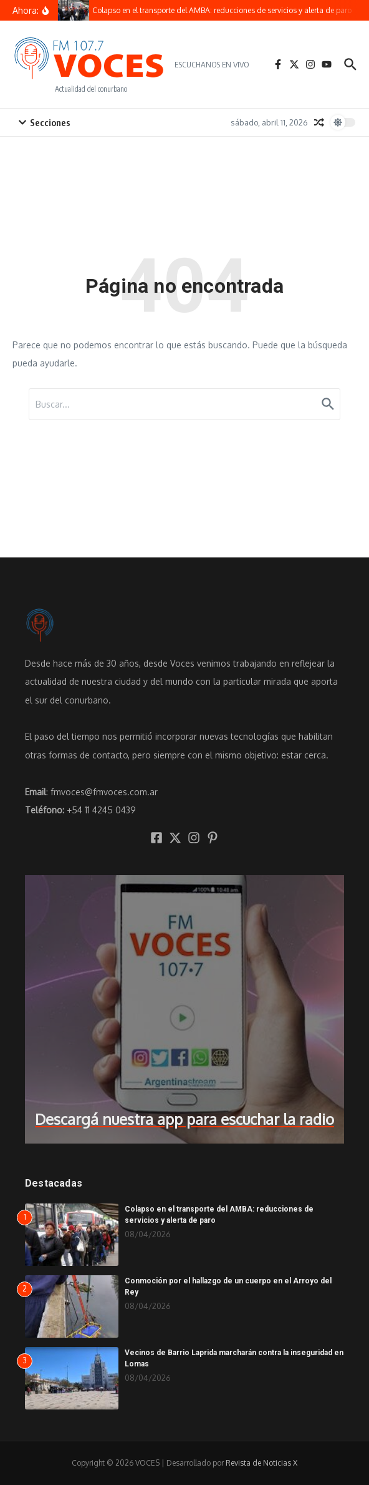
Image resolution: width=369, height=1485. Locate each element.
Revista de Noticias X (261, 1463)
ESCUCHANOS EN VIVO (212, 64)
